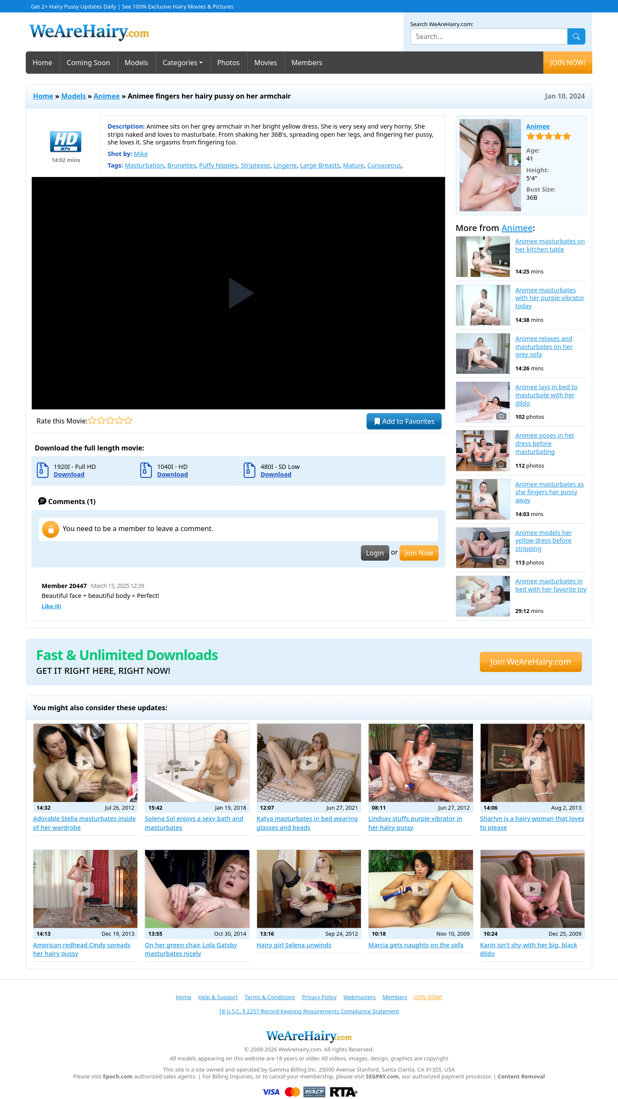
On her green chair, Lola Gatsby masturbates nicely (191, 949)
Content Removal (521, 1076)
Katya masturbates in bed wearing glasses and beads (307, 822)
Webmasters (359, 997)
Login (375, 553)
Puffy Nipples (218, 165)
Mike (141, 154)
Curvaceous (384, 165)
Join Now (419, 553)
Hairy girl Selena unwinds (294, 945)
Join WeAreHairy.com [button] (531, 661)
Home (42, 62)
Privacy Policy (319, 997)
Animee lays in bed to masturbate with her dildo (546, 395)
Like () (51, 606)
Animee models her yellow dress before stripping (543, 541)
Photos (228, 62)
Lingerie (285, 165)
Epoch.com (118, 1076)
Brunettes (181, 165)
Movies (265, 62)
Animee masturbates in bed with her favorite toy (551, 585)
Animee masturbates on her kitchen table (550, 245)
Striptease (255, 165)
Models (136, 62)
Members (306, 62)
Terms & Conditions (270, 997)
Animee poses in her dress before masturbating (545, 443)
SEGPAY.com (382, 1076)
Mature (353, 165)
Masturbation (144, 165)
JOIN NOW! (567, 62)
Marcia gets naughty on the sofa (416, 945)
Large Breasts (319, 165)
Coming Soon (88, 62)
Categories (180, 62)
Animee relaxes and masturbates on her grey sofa (544, 346)
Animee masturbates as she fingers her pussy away (549, 492)
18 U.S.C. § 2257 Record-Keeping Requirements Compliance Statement (309, 1011)
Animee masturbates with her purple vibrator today (550, 298)
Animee (107, 96)
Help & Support (218, 997)
